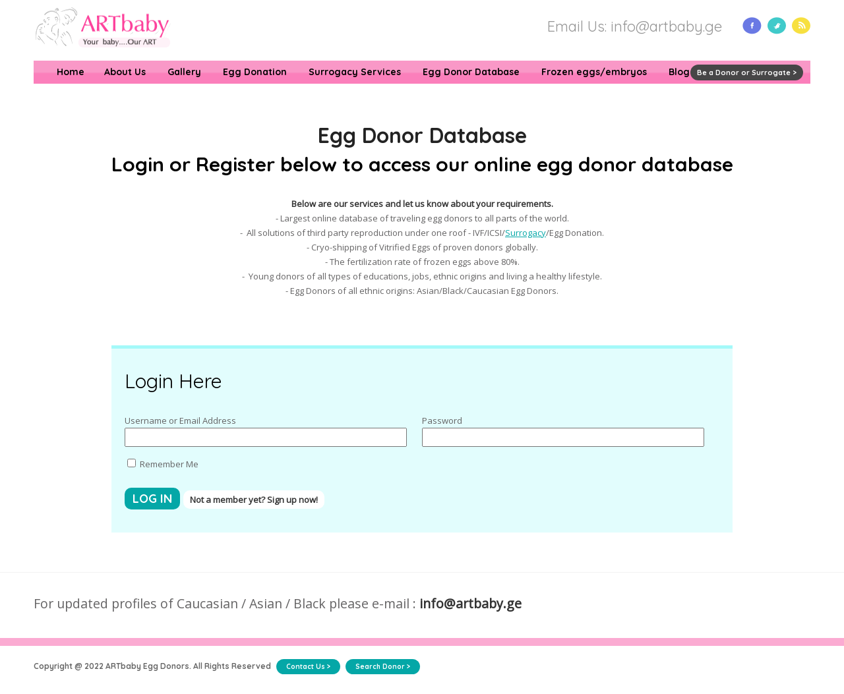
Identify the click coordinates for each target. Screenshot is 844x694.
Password (442, 420)
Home (70, 72)
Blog (679, 72)
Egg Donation (255, 72)
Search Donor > (382, 666)
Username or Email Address (180, 420)
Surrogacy (525, 233)
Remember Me (162, 464)
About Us (125, 72)
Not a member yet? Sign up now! (254, 500)
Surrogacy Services (355, 72)
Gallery (184, 72)
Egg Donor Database (471, 72)
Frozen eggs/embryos (594, 72)
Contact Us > (308, 666)
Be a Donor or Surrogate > (747, 72)
